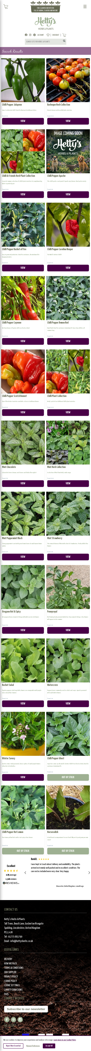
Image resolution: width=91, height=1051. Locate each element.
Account (40, 35)
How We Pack (10, 963)
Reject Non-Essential (13, 1046)
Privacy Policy (11, 976)
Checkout (55, 35)
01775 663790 (15, 936)
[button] (25, 872)
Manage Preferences (33, 1046)
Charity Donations (13, 990)
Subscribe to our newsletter (26, 1009)
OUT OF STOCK (68, 777)
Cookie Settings (12, 985)
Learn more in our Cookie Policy (65, 1040)
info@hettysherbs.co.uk (21, 941)
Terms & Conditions (13, 968)
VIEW (23, 121)
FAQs (6, 994)
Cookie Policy (10, 981)
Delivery (8, 959)
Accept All (49, 1046)
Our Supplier (10, 972)
